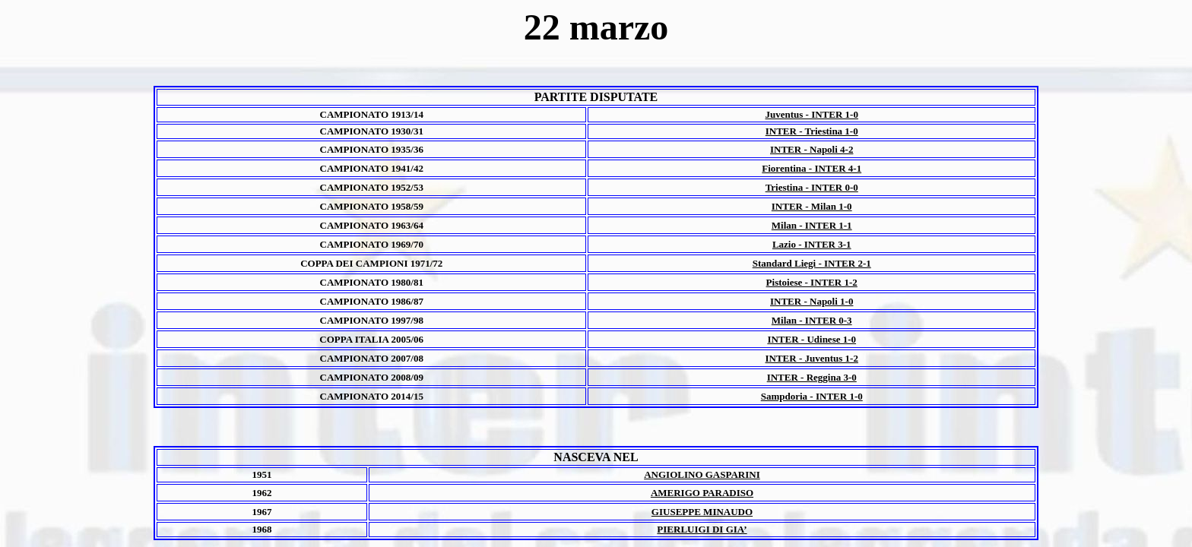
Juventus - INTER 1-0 (812, 114)
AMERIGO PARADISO (702, 492)
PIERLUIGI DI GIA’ (702, 529)
